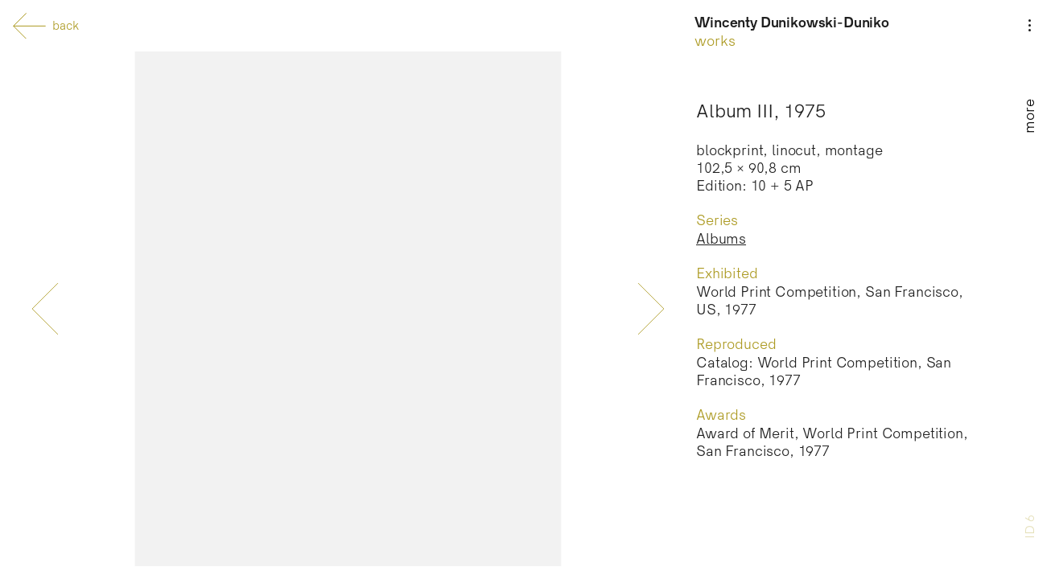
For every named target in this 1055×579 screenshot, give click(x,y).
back (46, 26)
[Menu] (1029, 66)
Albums (721, 239)
